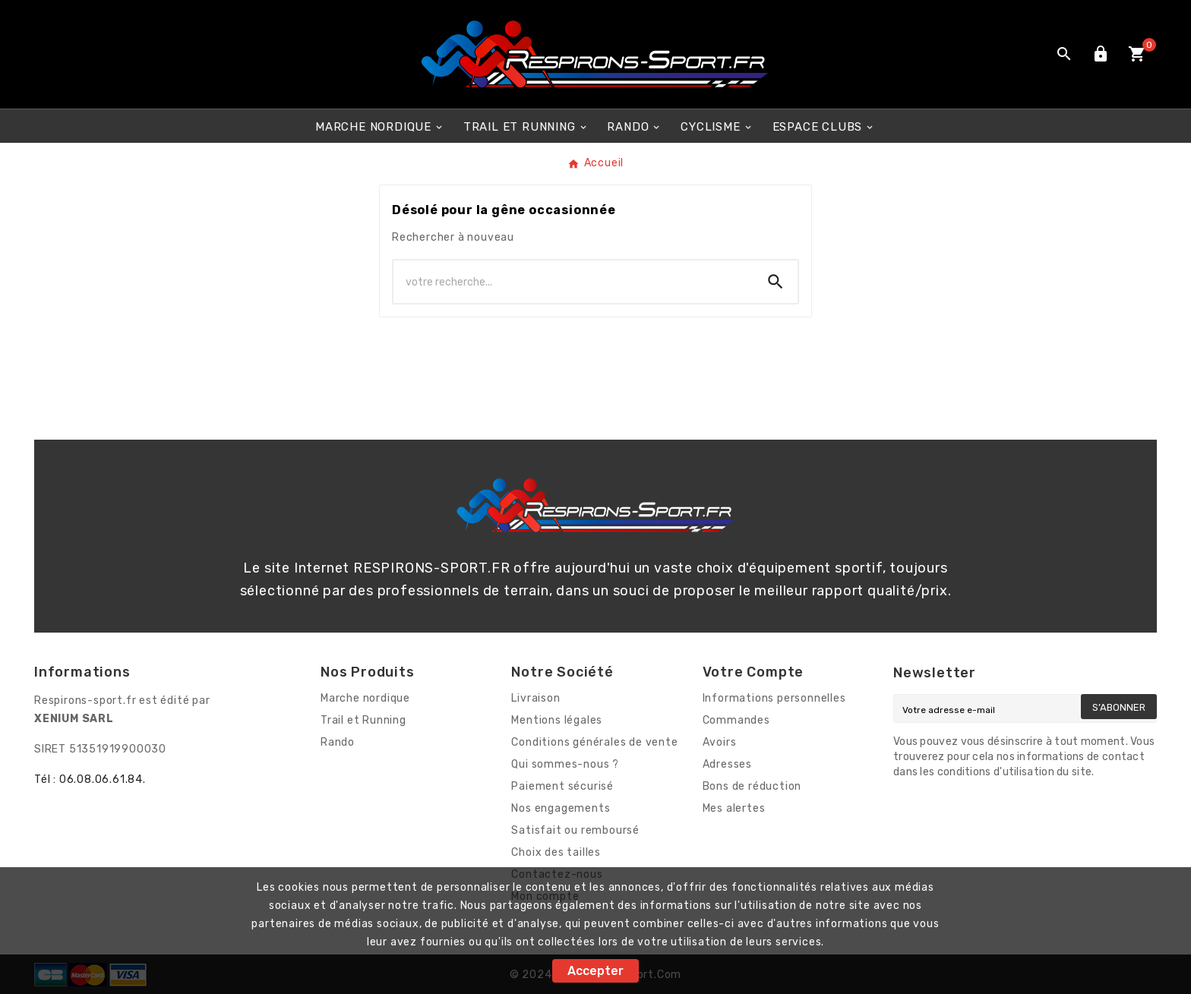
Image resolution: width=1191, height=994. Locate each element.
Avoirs (720, 742)
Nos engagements (560, 808)
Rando (338, 742)
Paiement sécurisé (562, 786)
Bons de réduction (752, 786)
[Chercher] (573, 281)
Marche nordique (365, 698)
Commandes (736, 720)
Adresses (727, 764)
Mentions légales (556, 720)
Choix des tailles (556, 852)
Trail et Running (363, 720)
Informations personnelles (774, 698)
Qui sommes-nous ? (565, 764)
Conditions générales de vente (594, 742)
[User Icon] (1100, 54)
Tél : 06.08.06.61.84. (90, 779)
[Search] (775, 282)
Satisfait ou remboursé (575, 830)
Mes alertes (734, 808)
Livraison (535, 698)
